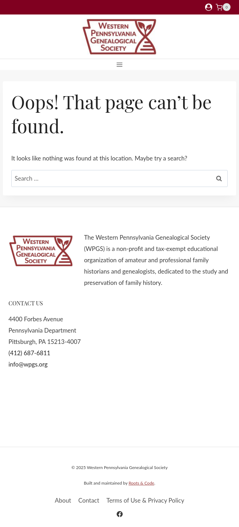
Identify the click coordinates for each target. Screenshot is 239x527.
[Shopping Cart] (223, 7)
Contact (88, 500)
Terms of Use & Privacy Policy (145, 500)
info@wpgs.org (28, 364)
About (63, 500)
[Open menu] (119, 64)
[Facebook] (119, 514)
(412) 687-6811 (29, 353)
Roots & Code (142, 483)
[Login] (208, 7)
